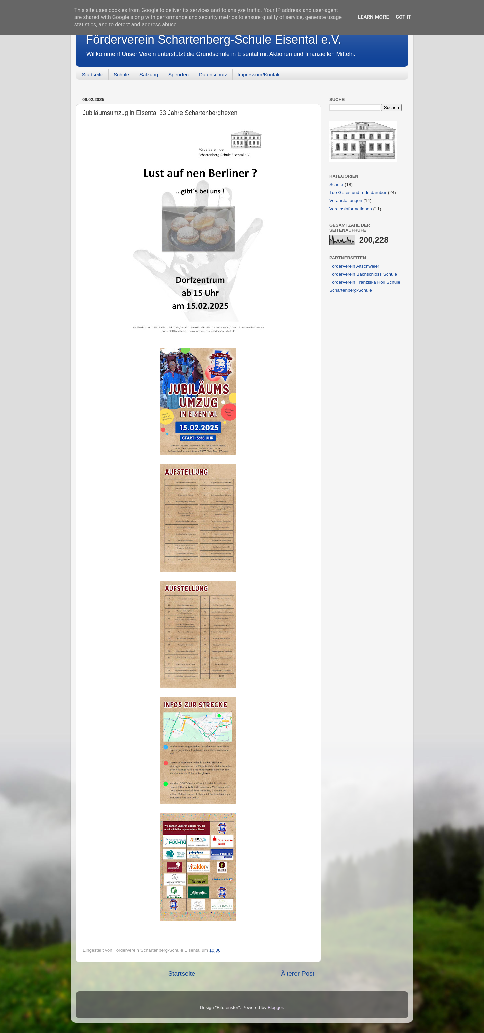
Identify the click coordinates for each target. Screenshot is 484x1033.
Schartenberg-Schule (350, 290)
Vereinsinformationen (350, 208)
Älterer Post (297, 973)
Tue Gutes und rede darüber (358, 192)
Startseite (92, 74)
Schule (121, 74)
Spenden (178, 74)
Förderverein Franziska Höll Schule (364, 282)
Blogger (275, 1007)
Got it (403, 17)
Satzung (148, 74)
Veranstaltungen (345, 200)
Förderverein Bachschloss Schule (363, 274)
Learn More (373, 17)
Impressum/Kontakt (259, 74)
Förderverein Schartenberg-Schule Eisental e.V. (213, 39)
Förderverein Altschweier (354, 266)
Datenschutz (213, 74)
